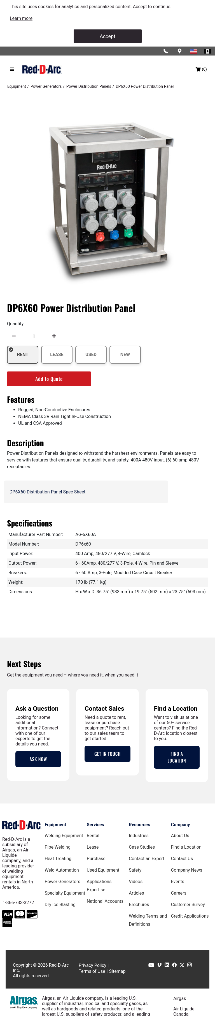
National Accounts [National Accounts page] (105, 901)
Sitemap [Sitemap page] (117, 971)
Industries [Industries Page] (139, 835)
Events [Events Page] (177, 881)
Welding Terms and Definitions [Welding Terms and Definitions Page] (148, 920)
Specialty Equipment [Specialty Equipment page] (65, 893)
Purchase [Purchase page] (96, 858)
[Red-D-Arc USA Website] (194, 51)
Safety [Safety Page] (135, 870)
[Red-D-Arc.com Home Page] (42, 69)
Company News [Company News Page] (186, 870)
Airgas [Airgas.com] (179, 998)
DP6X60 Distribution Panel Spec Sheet (47, 492)
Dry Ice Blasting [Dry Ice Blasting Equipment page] (60, 904)
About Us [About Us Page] (180, 835)
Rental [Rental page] (93, 835)
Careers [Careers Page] (178, 893)
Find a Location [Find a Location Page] (186, 847)
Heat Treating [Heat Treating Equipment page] (58, 858)
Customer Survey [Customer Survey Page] (188, 904)
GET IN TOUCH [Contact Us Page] (107, 754)
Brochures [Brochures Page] (139, 904)
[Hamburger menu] (12, 69)
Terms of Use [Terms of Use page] (92, 971)
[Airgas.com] (24, 1002)
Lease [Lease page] (93, 847)
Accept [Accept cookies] (107, 36)
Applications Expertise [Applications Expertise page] (99, 885)
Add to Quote (49, 378)
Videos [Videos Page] (135, 881)
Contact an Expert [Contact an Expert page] (146, 858)
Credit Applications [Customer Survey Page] (190, 916)
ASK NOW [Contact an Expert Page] (38, 759)
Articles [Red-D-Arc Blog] (136, 893)
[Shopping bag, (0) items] (201, 69)
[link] (21, 18)
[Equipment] (16, 86)
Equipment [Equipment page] (55, 824)
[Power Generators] (46, 86)
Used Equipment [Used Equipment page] (103, 870)
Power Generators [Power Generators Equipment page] (62, 881)
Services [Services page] (95, 824)
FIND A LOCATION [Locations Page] (176, 757)
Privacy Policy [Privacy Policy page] (92, 965)
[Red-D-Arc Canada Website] (208, 51)
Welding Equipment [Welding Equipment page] (64, 835)
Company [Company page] (180, 824)
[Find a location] (180, 51)
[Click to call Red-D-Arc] (166, 51)
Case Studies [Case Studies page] (142, 847)
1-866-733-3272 (18, 902)
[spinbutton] (34, 336)
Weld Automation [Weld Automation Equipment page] (62, 870)
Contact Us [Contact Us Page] (182, 858)
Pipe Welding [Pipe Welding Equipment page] (57, 847)
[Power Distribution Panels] (88, 86)
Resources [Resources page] (139, 824)
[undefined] (13, 336)
